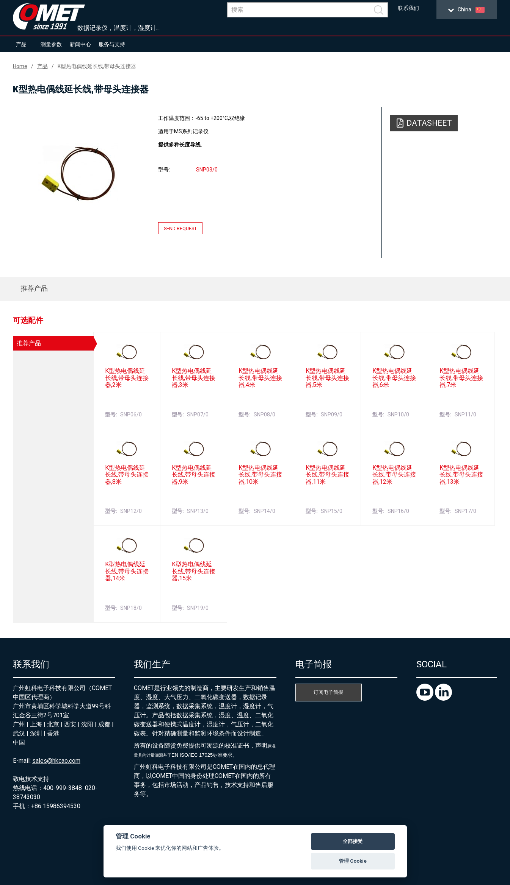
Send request (180, 228)
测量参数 (51, 44)
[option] (78, 173)
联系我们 (408, 8)
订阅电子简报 (328, 692)
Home (20, 66)
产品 (21, 44)
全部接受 (352, 841)
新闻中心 (80, 44)
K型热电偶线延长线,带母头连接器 (97, 66)
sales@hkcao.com (56, 760)
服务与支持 (112, 44)
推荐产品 (34, 288)
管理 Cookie (353, 861)
